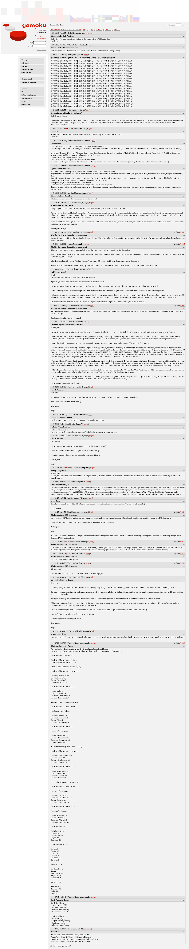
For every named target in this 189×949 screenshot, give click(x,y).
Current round (26, 79)
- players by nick (27, 69)
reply (90, 33)
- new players (26, 72)
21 (119, 29)
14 (103, 29)
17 (110, 29)
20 (117, 29)
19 (115, 29)
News (23, 92)
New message (55, 29)
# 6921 (182, 553)
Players (24, 66)
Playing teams (26, 60)
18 (112, 29)
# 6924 (182, 512)
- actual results (26, 98)
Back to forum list (67, 29)
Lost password (41, 38)
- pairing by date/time (28, 82)
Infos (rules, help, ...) (28, 95)
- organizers (25, 104)
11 (97, 29)
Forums (24, 89)
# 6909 (182, 643)
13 (101, 29)
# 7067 (182, 244)
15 (106, 29)
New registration (40, 36)
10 (94, 29)
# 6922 (182, 542)
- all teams (25, 63)
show (184, 25)
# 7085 (182, 232)
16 (108, 29)
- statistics (24, 101)
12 (99, 29)
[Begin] (77, 29)
